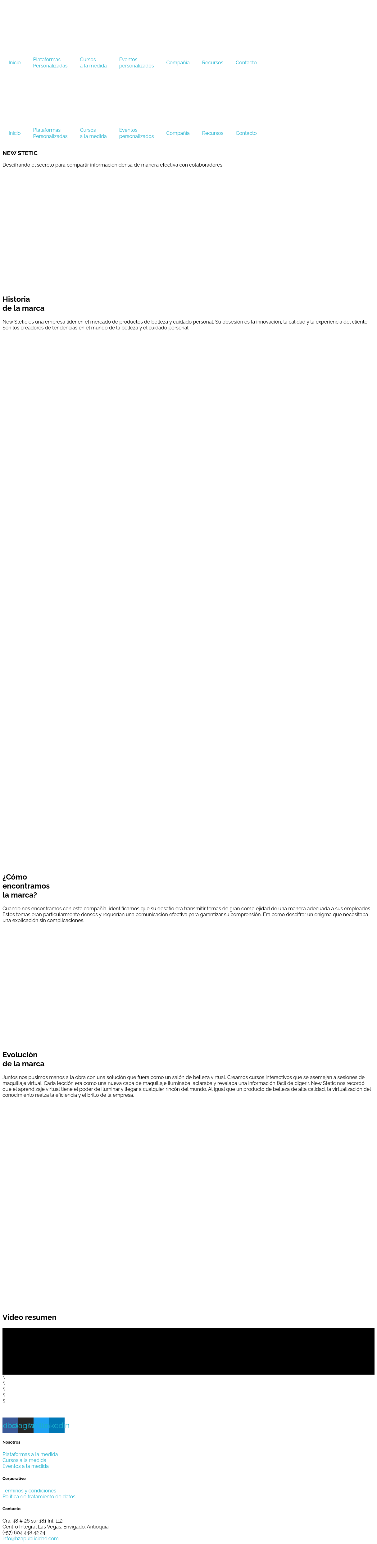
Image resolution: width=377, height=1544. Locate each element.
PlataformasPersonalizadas (50, 63)
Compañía (178, 63)
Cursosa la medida (93, 63)
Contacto (246, 63)
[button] (188, 1378)
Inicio (15, 63)
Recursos (212, 63)
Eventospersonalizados (136, 63)
